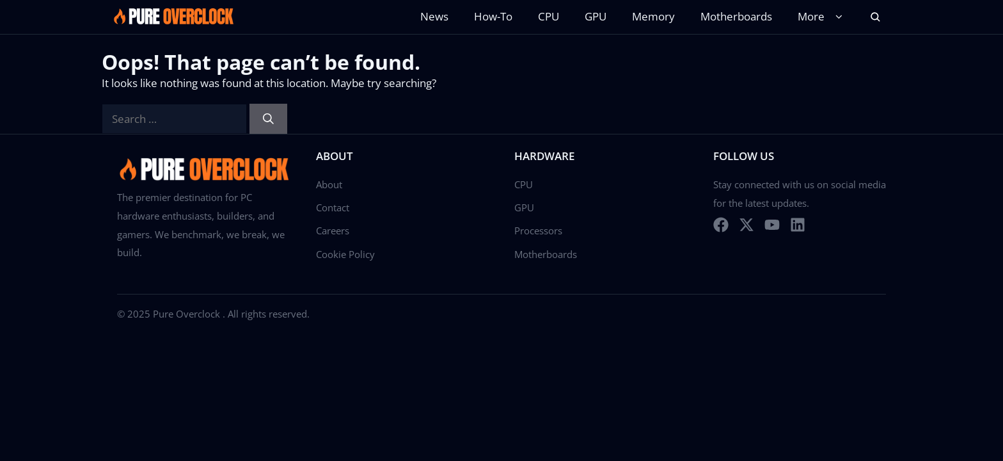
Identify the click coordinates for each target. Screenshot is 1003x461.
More (822, 17)
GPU (595, 16)
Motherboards (736, 16)
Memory (653, 16)
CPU (548, 16)
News (434, 16)
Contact (332, 207)
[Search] (268, 119)
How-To (493, 16)
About (329, 184)
